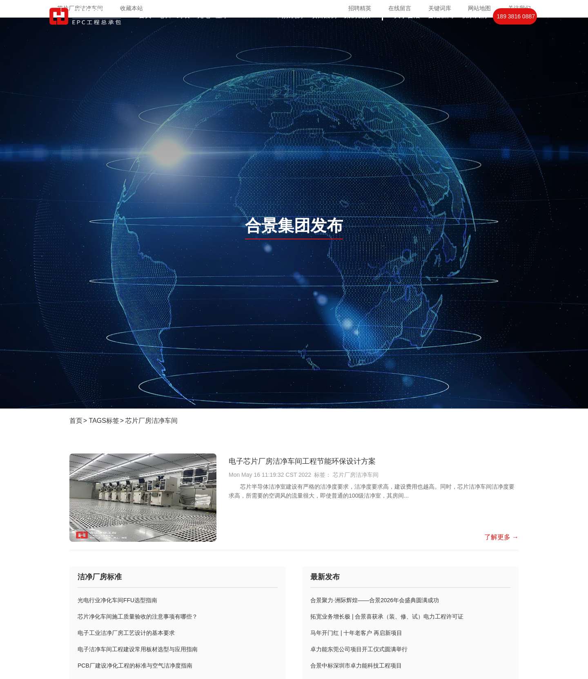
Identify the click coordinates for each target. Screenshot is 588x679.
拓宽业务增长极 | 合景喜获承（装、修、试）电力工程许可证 (386, 616)
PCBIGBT (253, 31)
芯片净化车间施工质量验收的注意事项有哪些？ (138, 616)
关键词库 (439, 8)
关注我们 (519, 8)
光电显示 (212, 31)
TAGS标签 (104, 420)
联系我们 (474, 31)
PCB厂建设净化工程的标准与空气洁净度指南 (135, 665)
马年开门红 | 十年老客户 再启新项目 (356, 633)
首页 (144, 31)
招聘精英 (359, 8)
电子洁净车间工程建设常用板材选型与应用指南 (138, 649)
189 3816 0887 (516, 32)
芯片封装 (174, 31)
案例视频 (357, 31)
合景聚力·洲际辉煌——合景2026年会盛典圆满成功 (374, 600)
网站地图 (479, 8)
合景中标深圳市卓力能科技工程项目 (356, 665)
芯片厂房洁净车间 (151, 420)
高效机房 (290, 31)
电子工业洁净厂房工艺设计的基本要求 (126, 633)
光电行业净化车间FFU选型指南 (117, 600)
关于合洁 (407, 31)
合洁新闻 (441, 31)
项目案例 (324, 31)
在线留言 (399, 8)
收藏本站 (131, 8)
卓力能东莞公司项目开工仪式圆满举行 (359, 649)
